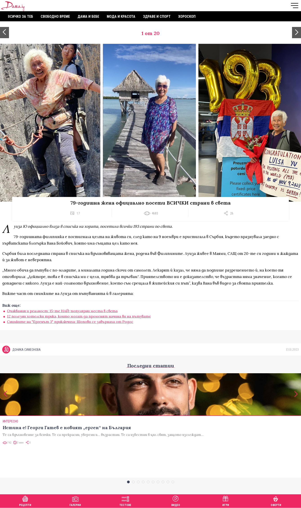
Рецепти (25, 500)
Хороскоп (187, 16)
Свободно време (55, 16)
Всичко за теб (20, 16)
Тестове (125, 500)
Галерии (75, 500)
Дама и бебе (88, 16)
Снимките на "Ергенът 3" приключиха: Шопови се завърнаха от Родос (70, 321)
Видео (175, 500)
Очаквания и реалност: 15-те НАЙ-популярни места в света (62, 311)
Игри (225, 500)
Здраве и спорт (157, 16)
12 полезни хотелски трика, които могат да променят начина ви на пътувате (79, 316)
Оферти (276, 500)
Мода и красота (121, 16)
